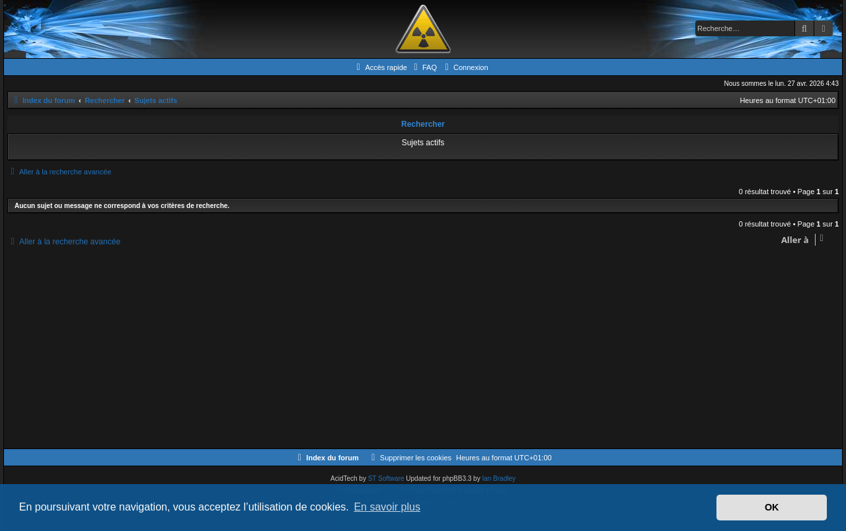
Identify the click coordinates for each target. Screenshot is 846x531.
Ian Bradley (499, 478)
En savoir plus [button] (387, 507)
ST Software (386, 478)
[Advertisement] (403, 349)
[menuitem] (423, 67)
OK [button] (772, 507)
